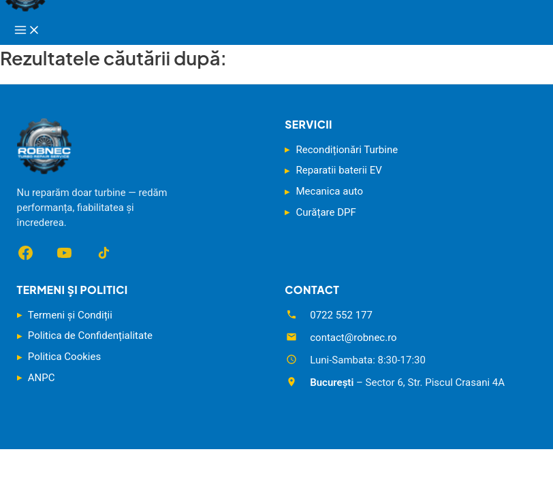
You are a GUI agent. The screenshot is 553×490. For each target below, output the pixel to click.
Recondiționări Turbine (347, 150)
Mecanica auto (329, 191)
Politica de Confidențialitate (90, 335)
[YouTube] (64, 252)
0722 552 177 (341, 315)
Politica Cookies (64, 356)
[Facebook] (25, 252)
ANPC (41, 378)
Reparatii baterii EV (339, 170)
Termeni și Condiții (70, 315)
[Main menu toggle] (27, 30)
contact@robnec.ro (353, 337)
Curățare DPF (326, 212)
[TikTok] (103, 252)
